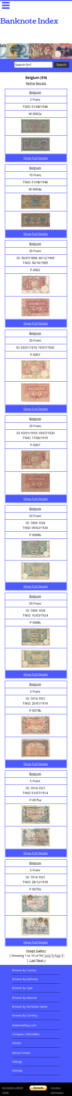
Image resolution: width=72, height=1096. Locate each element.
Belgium (35, 92)
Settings (17, 1061)
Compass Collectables (26, 1034)
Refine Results (36, 83)
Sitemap (17, 1070)
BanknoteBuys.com (24, 1025)
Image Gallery (36, 951)
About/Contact (21, 1053)
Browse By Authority (25, 979)
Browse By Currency (24, 1015)
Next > (41, 960)
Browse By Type (22, 988)
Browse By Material (24, 998)
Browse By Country (24, 970)
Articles (16, 1043)
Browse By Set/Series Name (29, 1006)
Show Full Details (35, 158)
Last (33, 960)
